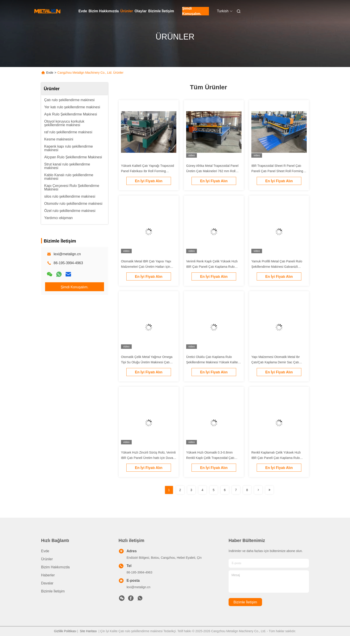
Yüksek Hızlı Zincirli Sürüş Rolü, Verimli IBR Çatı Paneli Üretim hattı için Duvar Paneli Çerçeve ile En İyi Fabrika (148, 458)
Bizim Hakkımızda (104, 11)
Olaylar (141, 11)
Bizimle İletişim (161, 11)
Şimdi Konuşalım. (191, 11)
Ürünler (126, 11)
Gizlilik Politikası (65, 631)
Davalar (47, 583)
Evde (83, 11)
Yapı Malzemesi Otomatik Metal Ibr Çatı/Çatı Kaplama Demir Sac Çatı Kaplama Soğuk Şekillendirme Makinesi (278, 362)
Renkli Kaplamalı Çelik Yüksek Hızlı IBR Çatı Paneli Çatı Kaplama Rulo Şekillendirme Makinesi (276, 458)
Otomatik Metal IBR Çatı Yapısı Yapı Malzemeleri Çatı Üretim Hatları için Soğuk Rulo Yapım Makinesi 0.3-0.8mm (148, 266)
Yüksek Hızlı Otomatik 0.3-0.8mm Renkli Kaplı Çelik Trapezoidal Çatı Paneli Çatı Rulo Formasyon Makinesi (212, 458)
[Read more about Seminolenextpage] (258, 490)
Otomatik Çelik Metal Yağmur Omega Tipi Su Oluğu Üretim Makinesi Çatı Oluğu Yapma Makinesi (147, 362)
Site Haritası (88, 631)
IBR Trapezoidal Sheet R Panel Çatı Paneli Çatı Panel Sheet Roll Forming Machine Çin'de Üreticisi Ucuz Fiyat (277, 171)
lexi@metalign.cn (67, 254)
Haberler (48, 575)
